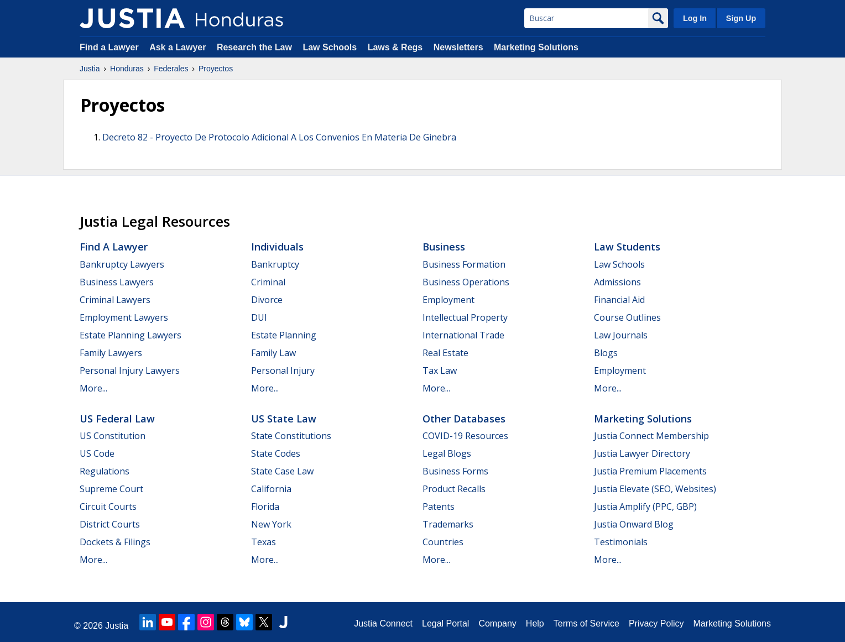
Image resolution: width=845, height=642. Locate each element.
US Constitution (112, 436)
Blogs (606, 353)
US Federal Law (117, 418)
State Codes (275, 453)
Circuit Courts (108, 506)
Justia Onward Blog (634, 524)
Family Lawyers (111, 353)
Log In (695, 18)
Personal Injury (283, 370)
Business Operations (465, 282)
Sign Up (741, 18)
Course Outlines (627, 317)
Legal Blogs (446, 453)
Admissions (617, 282)
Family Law (273, 353)
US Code (97, 453)
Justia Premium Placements (650, 471)
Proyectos (216, 68)
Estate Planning (283, 335)
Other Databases (463, 418)
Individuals (277, 246)
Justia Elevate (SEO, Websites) (655, 489)
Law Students (627, 246)
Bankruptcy (275, 264)
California (271, 489)
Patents (438, 506)
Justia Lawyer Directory (642, 453)
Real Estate (445, 353)
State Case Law (282, 471)
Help (535, 623)
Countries (442, 542)
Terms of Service (586, 623)
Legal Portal (445, 623)
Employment (448, 300)
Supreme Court (111, 489)
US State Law (283, 418)
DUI (259, 317)
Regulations (104, 471)
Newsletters (458, 47)
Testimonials (621, 542)
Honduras (127, 68)
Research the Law (254, 47)
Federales (171, 68)
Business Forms (455, 471)
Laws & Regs (395, 47)
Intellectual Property (465, 317)
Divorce (267, 300)
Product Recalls (454, 489)
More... (93, 388)
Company (497, 623)
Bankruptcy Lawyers (122, 264)
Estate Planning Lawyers (130, 335)
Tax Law (439, 370)
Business (443, 246)
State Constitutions (291, 436)
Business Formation (463, 264)
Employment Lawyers (124, 317)
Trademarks (447, 524)
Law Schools (329, 47)
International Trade (463, 335)
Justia (90, 68)
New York (271, 524)
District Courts (110, 524)
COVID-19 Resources (465, 436)
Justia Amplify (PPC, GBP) (645, 506)
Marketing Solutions (536, 47)
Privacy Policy (656, 623)
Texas (263, 542)
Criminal (268, 282)
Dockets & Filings (115, 542)
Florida (265, 506)
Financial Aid (619, 300)
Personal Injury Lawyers (130, 370)
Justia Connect (383, 623)
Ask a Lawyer (178, 47)
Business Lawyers (117, 282)
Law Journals (621, 335)
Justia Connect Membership (651, 436)
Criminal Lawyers (115, 300)
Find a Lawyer (109, 47)
